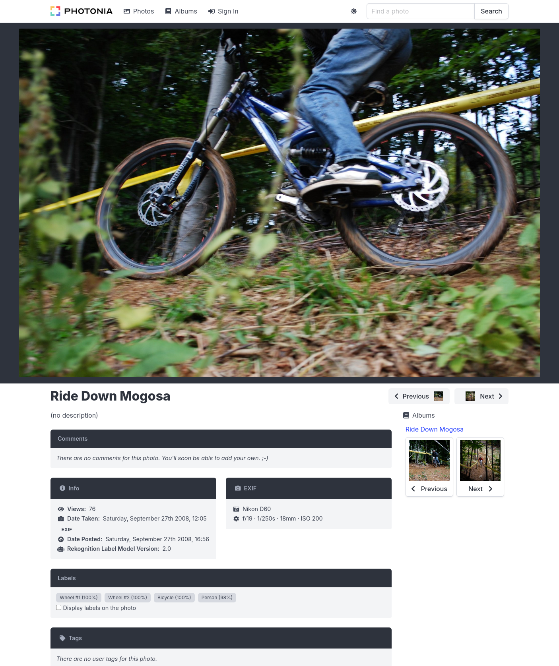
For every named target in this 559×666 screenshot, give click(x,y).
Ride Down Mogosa (435, 429)
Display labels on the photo (96, 607)
